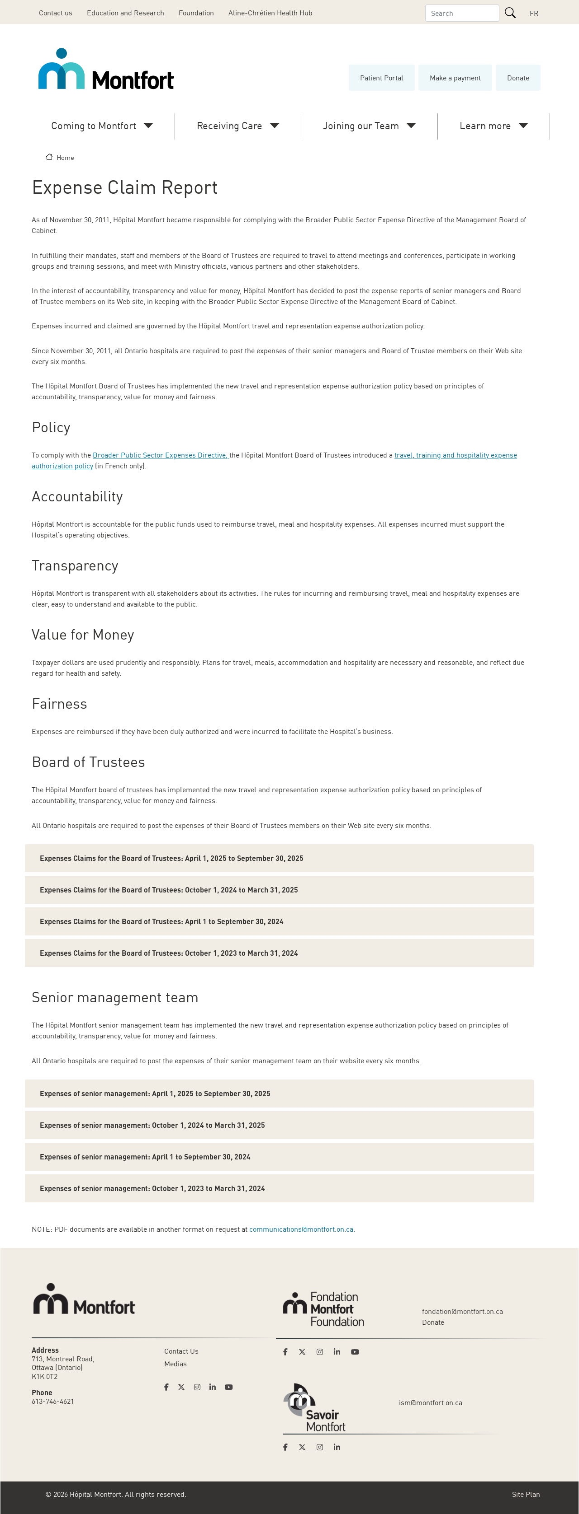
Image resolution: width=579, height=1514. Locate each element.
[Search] (510, 13)
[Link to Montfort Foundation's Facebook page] (288, 1351)
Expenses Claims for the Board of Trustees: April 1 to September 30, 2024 (162, 921)
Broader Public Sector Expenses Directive (159, 454)
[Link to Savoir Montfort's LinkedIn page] (340, 1447)
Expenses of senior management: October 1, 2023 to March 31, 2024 (152, 1188)
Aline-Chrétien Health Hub (270, 12)
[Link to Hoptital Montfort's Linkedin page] (215, 1387)
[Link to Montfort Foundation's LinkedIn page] (340, 1351)
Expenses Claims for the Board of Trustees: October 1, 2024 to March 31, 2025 (169, 889)
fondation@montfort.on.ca (462, 1311)
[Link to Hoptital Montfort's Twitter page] (184, 1387)
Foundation (196, 12)
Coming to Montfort (93, 125)
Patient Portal (381, 77)
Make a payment (455, 77)
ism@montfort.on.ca (430, 1402)
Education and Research (125, 12)
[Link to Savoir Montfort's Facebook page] (288, 1447)
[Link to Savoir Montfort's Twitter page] (305, 1447)
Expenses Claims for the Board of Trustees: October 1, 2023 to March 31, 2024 (169, 953)
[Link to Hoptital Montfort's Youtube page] (230, 1387)
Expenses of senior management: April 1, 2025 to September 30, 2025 (155, 1093)
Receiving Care (229, 125)
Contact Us (181, 1350)
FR (534, 13)
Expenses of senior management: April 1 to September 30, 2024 (145, 1156)
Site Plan (526, 1494)
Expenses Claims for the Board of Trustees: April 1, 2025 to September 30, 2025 (172, 858)
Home (65, 157)
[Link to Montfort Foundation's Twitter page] (305, 1351)
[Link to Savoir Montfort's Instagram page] (322, 1447)
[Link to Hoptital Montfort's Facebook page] (169, 1387)
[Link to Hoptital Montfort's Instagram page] (200, 1387)
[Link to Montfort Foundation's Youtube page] (356, 1351)
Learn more (485, 125)
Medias (175, 1363)
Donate (518, 77)
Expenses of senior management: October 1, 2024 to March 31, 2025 (152, 1125)
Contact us (55, 12)
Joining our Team (361, 125)
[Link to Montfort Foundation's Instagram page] (322, 1351)
